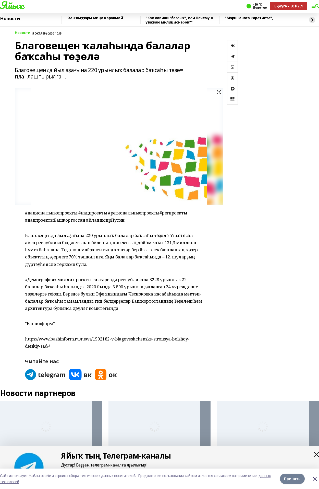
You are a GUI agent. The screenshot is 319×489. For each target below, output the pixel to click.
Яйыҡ (11, 5)
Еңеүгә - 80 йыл (288, 6)
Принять (292, 478)
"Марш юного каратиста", (249, 18)
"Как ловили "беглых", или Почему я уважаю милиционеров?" (179, 20)
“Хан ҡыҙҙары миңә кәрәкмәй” (95, 18)
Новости (10, 18)
